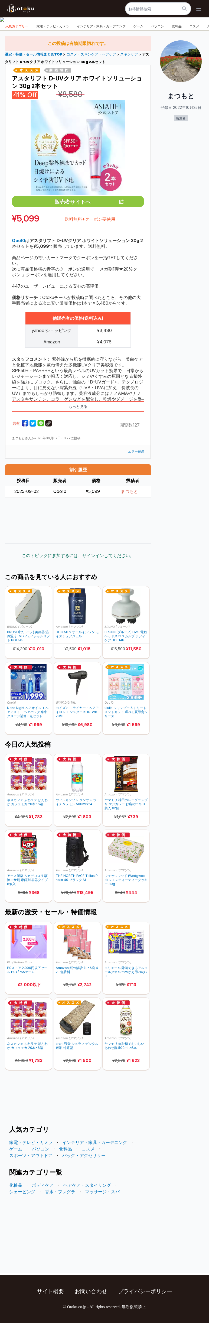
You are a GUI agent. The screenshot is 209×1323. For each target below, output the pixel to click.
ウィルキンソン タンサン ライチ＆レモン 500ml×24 (76, 802)
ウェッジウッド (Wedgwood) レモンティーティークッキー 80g (126, 880)
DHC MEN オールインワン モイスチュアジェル (77, 634)
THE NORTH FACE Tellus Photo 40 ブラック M (77, 878)
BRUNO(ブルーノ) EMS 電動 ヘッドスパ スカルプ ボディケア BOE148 (125, 636)
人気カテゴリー (16, 26)
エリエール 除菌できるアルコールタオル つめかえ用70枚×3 (126, 972)
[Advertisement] (78, 520)
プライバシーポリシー (145, 1291)
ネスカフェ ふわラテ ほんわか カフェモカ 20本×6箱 (27, 802)
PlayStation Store (19, 962)
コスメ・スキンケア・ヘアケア (91, 54)
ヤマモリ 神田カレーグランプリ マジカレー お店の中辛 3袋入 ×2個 (126, 804)
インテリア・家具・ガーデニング (101, 26)
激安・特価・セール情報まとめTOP (34, 54)
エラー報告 (136, 451)
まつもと (129, 491)
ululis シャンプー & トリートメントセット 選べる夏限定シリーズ (126, 712)
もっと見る (77, 406)
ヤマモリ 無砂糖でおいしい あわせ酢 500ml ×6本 (124, 1046)
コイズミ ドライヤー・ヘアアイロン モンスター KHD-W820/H (77, 712)
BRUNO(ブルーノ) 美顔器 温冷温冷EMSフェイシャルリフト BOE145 (28, 636)
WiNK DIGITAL (66, 702)
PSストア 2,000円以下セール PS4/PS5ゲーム (27, 970)
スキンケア (129, 54)
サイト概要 (50, 1291)
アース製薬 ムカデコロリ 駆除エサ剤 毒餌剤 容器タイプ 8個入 (27, 880)
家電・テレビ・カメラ (53, 26)
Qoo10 (11, 702)
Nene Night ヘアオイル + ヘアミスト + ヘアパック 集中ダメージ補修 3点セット (27, 712)
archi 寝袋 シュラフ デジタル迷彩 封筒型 (77, 1046)
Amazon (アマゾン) (69, 627)
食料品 (177, 26)
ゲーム (138, 26)
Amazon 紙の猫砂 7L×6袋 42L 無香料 (77, 970)
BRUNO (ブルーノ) (19, 627)
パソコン (157, 26)
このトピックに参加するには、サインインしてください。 (78, 555)
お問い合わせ (91, 1291)
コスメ (194, 26)
